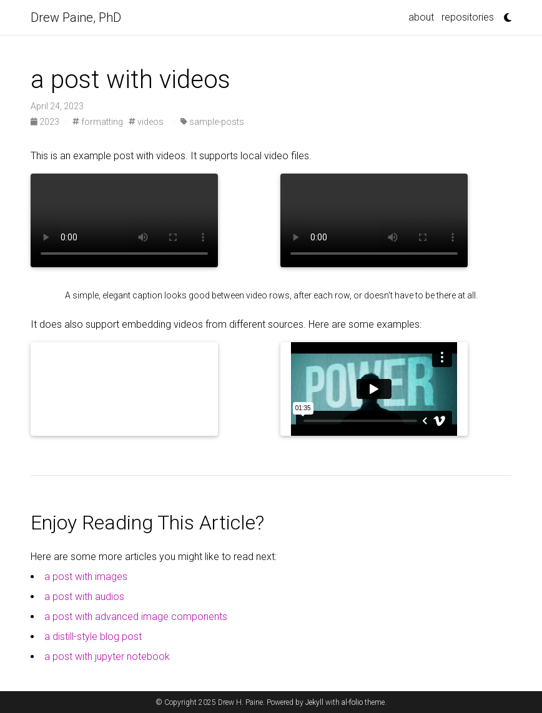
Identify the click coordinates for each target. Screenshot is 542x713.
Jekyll (314, 702)
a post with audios (84, 596)
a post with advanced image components (135, 616)
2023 (46, 122)
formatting (97, 122)
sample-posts (212, 122)
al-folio (352, 702)
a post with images (85, 577)
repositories (467, 17)
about (421, 17)
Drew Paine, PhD (76, 17)
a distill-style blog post (93, 636)
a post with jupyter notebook (107, 656)
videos (146, 122)
